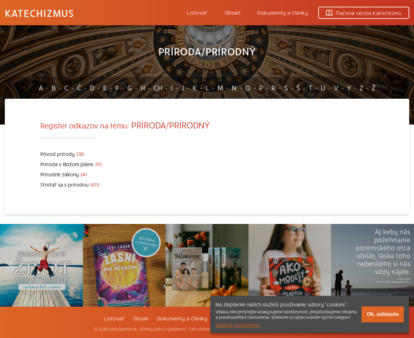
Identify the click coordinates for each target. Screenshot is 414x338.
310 (98, 164)
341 (83, 174)
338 (80, 153)
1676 (95, 184)
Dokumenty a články (282, 12)
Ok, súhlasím (383, 314)
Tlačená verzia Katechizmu (364, 13)
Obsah (232, 12)
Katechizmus (39, 12)
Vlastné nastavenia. (238, 324)
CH (158, 87)
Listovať (197, 12)
